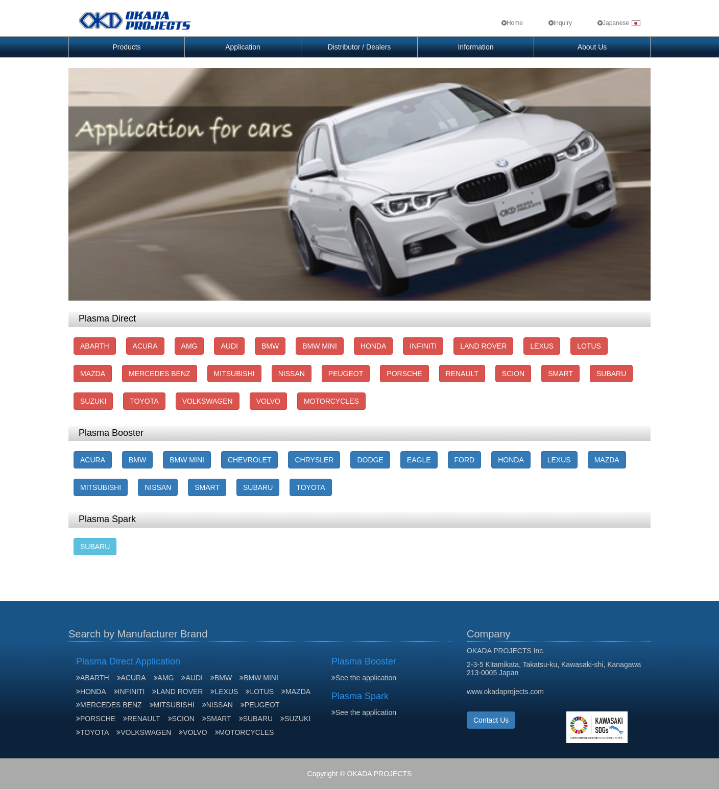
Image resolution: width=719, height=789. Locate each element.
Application (242, 47)
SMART (560, 373)
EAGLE (419, 460)
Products (126, 47)
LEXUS (542, 346)
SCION (513, 373)
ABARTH (94, 346)
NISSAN (291, 373)
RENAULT (462, 373)
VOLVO (268, 401)
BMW (270, 346)
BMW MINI (319, 346)
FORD (464, 460)
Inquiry (560, 23)
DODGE (370, 460)
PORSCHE (404, 373)
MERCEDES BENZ (159, 373)
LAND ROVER (483, 346)
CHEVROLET (250, 460)
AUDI (229, 346)
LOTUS (589, 346)
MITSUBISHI (234, 373)
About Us (592, 47)
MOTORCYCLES (331, 401)
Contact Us (491, 720)
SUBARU (611, 373)
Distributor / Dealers (359, 47)
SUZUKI (93, 401)
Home (512, 23)
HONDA (374, 346)
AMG (189, 346)
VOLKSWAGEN (207, 401)
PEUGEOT (345, 373)
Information (475, 47)
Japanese (618, 23)
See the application (363, 678)
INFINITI (423, 346)
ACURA (145, 346)
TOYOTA (144, 401)
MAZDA (92, 373)
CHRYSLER (314, 460)
